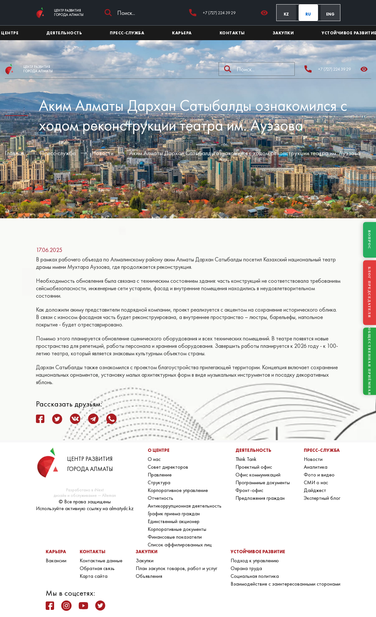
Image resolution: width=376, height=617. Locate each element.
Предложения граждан (260, 498)
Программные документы (262, 482)
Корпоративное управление (178, 490)
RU (308, 14)
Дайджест (315, 490)
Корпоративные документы (177, 529)
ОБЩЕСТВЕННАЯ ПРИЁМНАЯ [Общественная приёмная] (369, 361)
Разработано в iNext (85, 490)
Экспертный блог (322, 498)
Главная (14, 153)
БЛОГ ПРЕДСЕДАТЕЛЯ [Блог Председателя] (369, 292)
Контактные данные (101, 560)
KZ (286, 14)
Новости (102, 153)
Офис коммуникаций (257, 474)
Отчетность (160, 498)
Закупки (145, 560)
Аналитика (315, 466)
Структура (159, 482)
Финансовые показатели (175, 536)
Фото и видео (319, 474)
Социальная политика (255, 576)
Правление (160, 474)
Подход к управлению (255, 560)
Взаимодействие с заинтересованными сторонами (285, 583)
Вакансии (56, 560)
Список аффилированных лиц (180, 544)
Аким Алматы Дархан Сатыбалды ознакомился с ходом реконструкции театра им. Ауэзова (244, 153)
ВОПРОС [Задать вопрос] (369, 239)
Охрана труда (246, 568)
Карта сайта (94, 576)
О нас (154, 459)
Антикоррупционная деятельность (185, 505)
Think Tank (245, 459)
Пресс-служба (58, 153)
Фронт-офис (249, 490)
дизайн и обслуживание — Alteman (85, 495)
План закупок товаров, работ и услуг (176, 568)
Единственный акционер (173, 521)
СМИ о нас (316, 482)
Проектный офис (253, 466)
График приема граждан (174, 513)
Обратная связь (97, 568)
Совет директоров (168, 466)
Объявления (149, 576)
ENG (330, 14)
